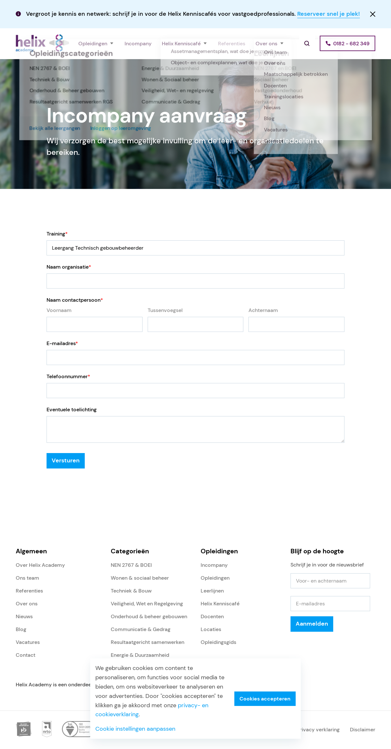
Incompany (138, 43)
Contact (25, 655)
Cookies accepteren (265, 698)
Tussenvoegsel (165, 310)
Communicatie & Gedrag (140, 629)
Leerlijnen (212, 590)
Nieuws (24, 616)
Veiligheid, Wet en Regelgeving (147, 603)
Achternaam (263, 310)
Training (57, 233)
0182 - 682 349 (351, 43)
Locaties (211, 629)
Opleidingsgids (218, 642)
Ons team (27, 578)
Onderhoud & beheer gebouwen (149, 616)
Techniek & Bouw (131, 590)
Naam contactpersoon (75, 300)
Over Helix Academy (40, 565)
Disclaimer (362, 729)
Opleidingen (92, 43)
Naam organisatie (69, 266)
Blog (21, 629)
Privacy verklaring (318, 729)
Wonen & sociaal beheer (140, 578)
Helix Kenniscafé (181, 43)
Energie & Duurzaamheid (140, 655)
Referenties (231, 43)
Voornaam (59, 310)
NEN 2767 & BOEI (131, 565)
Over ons (266, 43)
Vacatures (28, 642)
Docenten (212, 616)
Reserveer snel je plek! (328, 14)
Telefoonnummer (68, 376)
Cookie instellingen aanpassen (135, 729)
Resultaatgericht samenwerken (147, 642)
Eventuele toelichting (72, 409)
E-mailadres (62, 343)
